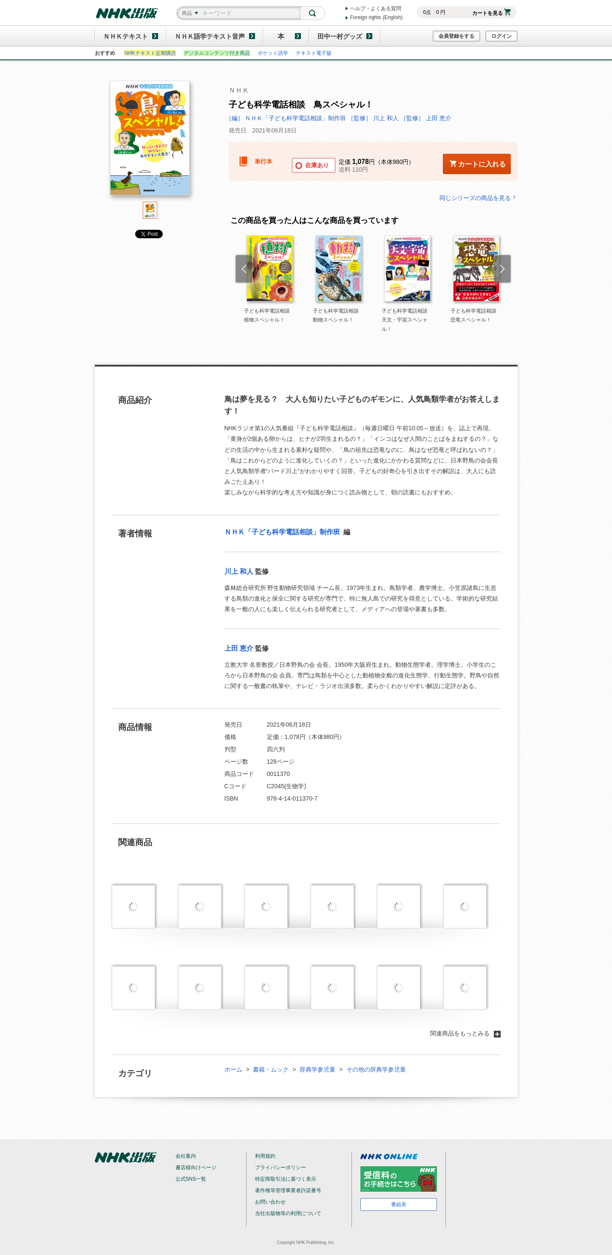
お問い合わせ (270, 1202)
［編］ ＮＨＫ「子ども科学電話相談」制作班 (287, 118)
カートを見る (491, 13)
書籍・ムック (271, 1069)
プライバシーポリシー (280, 1167)
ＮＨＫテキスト (125, 36)
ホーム (233, 1069)
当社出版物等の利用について (288, 1213)
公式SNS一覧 (191, 1179)
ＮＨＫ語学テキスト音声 (210, 36)
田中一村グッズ (339, 36)
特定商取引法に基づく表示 (285, 1179)
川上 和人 (238, 571)
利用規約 (265, 1156)
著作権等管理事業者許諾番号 (288, 1190)
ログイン (501, 36)
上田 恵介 (238, 648)
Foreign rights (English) (376, 17)
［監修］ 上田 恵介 (425, 118)
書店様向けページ (196, 1167)
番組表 (398, 1204)
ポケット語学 (273, 53)
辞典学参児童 (317, 1069)
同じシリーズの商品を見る (478, 198)
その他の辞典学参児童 (376, 1069)
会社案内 (186, 1156)
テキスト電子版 (314, 53)
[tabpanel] (150, 141)
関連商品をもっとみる (465, 1033)
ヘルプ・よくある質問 (375, 8)
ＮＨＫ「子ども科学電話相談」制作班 (283, 532)
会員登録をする (456, 36)
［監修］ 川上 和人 (373, 118)
